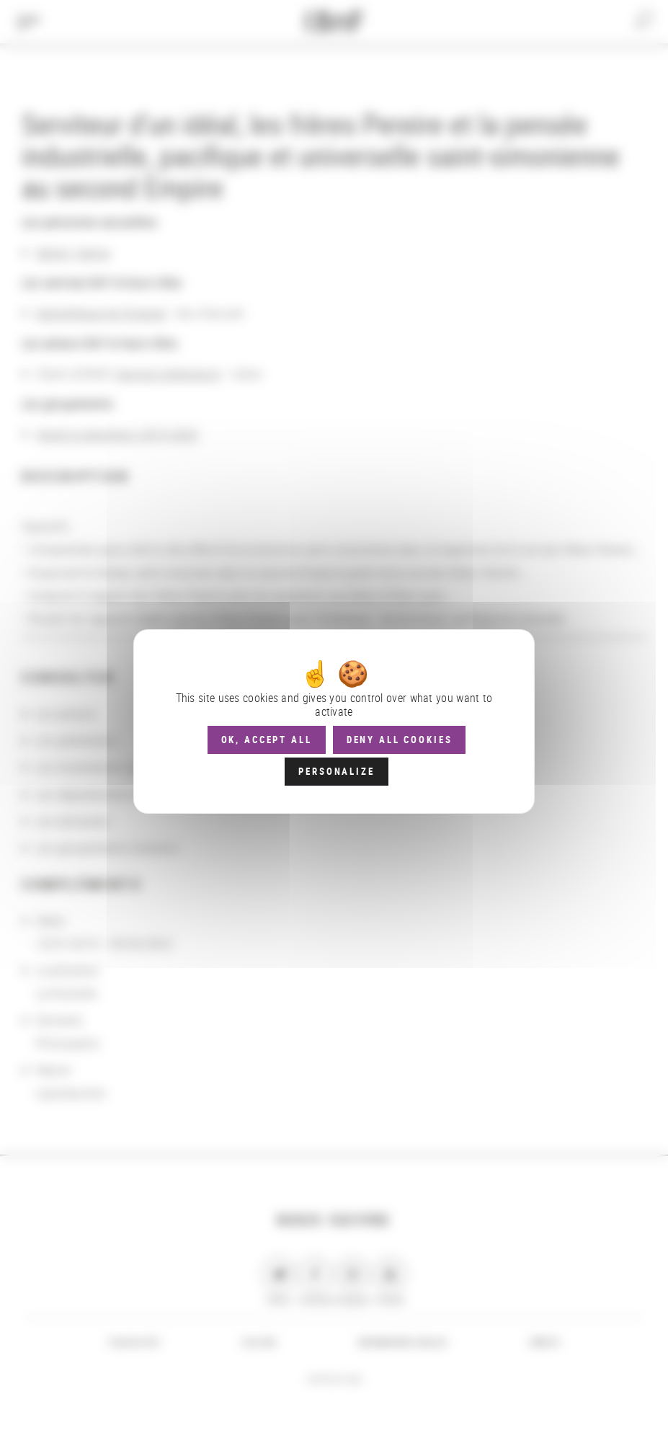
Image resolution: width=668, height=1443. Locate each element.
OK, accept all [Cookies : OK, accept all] (266, 739)
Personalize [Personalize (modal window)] (336, 771)
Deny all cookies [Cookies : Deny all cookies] (400, 739)
